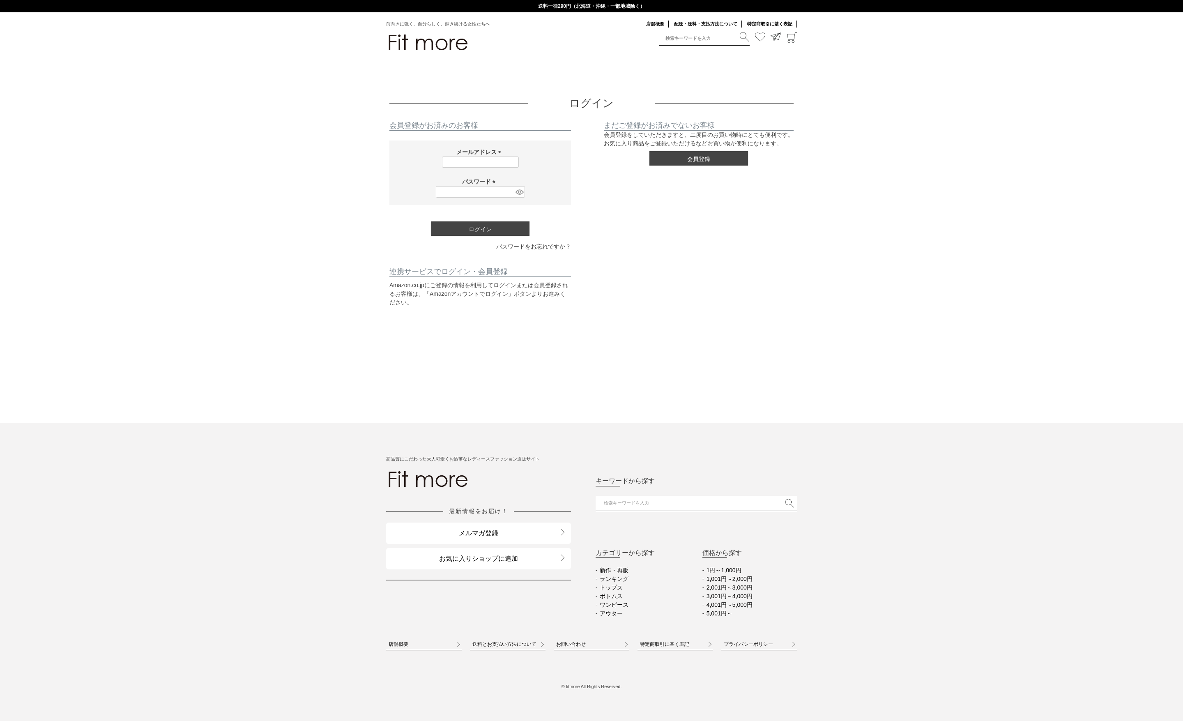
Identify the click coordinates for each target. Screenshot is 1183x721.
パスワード (480, 181)
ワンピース (614, 604)
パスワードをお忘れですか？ (533, 246)
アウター (611, 613)
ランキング (614, 579)
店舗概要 (655, 23)
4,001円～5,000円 (730, 604)
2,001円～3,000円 (730, 587)
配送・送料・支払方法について (705, 23)
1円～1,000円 (724, 570)
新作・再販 (614, 570)
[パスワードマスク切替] (518, 192)
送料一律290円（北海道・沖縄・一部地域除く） (591, 6)
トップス (611, 587)
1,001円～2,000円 (730, 579)
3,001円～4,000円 (730, 596)
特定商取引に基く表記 (769, 23)
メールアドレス (480, 152)
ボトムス (611, 596)
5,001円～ (719, 613)
